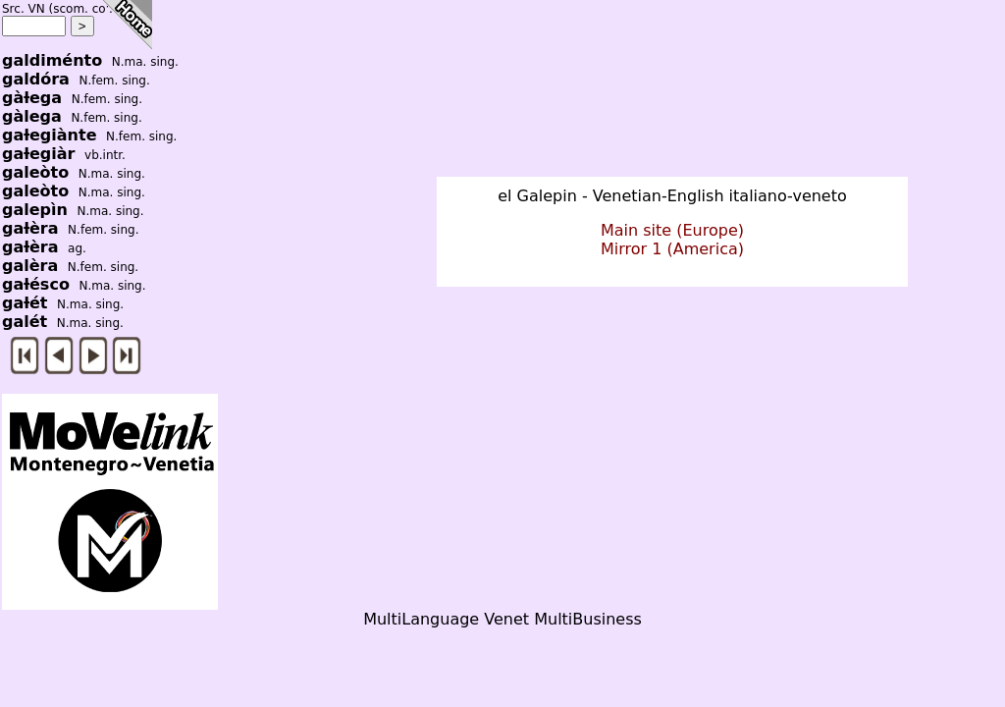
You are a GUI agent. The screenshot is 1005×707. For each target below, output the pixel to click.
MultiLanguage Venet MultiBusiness (502, 619)
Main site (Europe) (672, 230)
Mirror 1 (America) (672, 249)
